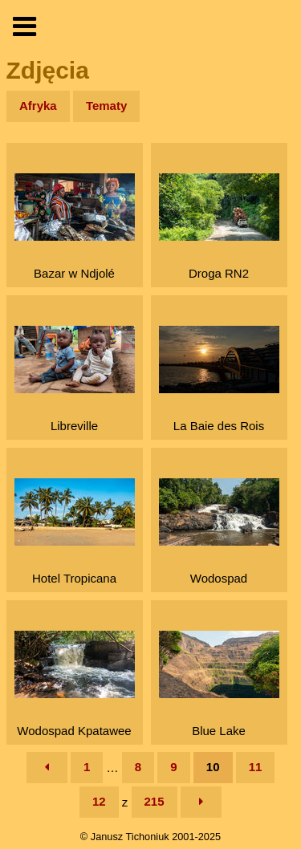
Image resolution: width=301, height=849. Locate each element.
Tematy (106, 105)
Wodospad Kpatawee (74, 684)
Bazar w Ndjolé (74, 226)
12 (99, 801)
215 (154, 801)
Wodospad (219, 531)
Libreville (74, 379)
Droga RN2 (219, 226)
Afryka (38, 105)
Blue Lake (219, 684)
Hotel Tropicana (74, 531)
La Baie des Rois (219, 379)
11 (255, 767)
